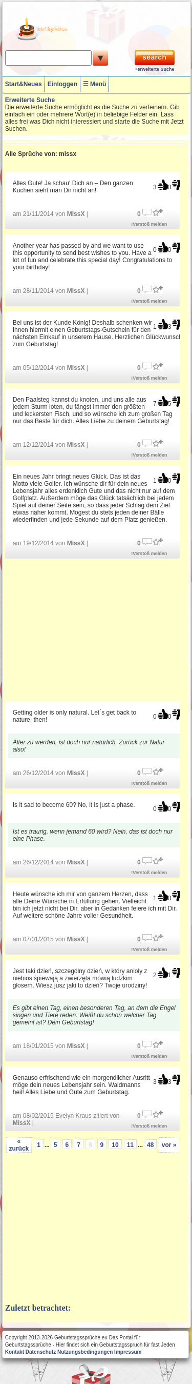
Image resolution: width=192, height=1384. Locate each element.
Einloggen (62, 84)
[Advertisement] (95, 629)
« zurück (19, 1145)
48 (150, 1145)
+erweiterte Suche (154, 69)
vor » (169, 1145)
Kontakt (14, 1352)
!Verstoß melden (149, 224)
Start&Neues (23, 84)
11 (130, 1145)
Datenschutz (41, 1352)
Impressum (127, 1352)
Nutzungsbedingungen (85, 1352)
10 (115, 1145)
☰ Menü (94, 84)
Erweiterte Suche (30, 100)
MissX (76, 214)
